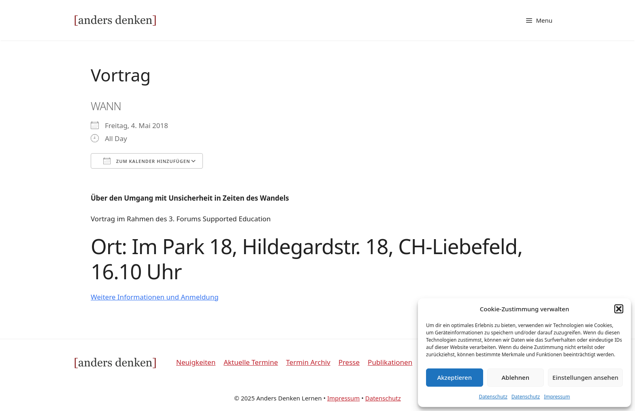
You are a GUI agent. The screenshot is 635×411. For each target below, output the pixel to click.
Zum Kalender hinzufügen (146, 161)
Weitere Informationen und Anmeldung (155, 297)
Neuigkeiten (195, 362)
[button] (619, 309)
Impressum (557, 396)
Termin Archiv (308, 362)
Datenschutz (493, 396)
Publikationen (390, 362)
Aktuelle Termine (251, 362)
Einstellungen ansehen (585, 377)
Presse (349, 362)
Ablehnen (516, 377)
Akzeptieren (454, 377)
